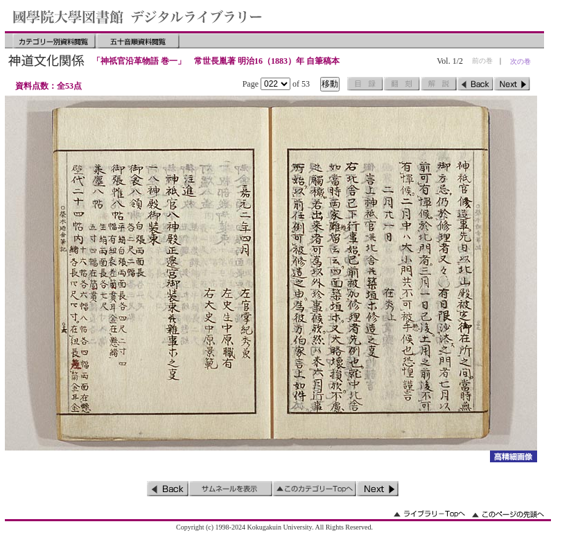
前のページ (475, 84)
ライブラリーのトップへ (429, 514)
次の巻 (520, 61)
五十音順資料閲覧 (137, 41)
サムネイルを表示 (230, 488)
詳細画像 (513, 456)
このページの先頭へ (508, 514)
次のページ (512, 84)
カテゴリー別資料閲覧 (54, 41)
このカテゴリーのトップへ (314, 488)
